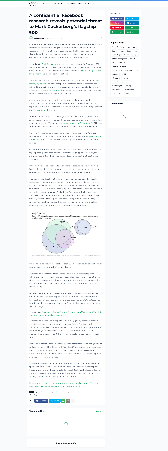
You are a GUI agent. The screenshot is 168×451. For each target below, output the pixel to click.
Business (120, 47)
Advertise (47, 4)
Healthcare (131, 47)
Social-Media (89, 392)
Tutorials (127, 55)
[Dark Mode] (135, 4)
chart (114, 63)
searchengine (117, 86)
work (121, 93)
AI (112, 47)
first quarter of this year (43, 110)
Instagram (52, 392)
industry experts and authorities (53, 90)
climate (122, 63)
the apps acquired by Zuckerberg (75, 123)
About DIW (70, 4)
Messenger (74, 392)
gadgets (115, 74)
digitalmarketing (131, 70)
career (132, 59)
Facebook (44, 392)
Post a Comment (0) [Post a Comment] (66, 443)
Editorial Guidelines (86, 4)
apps (37, 392)
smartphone (116, 90)
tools (114, 93)
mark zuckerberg (63, 392)
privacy (125, 82)
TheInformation (49, 64)
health (124, 74)
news (81, 392)
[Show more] (73, 401)
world (128, 93)
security (128, 86)
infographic (116, 78)
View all (98, 411)
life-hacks (115, 82)
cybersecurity (117, 70)
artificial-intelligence (119, 59)
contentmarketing (119, 66)
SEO (113, 51)
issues (126, 78)
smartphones (129, 90)
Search (121, 51)
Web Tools (58, 4)
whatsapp (42, 395)
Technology (33, 395)
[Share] (101, 38)
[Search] (139, 4)
